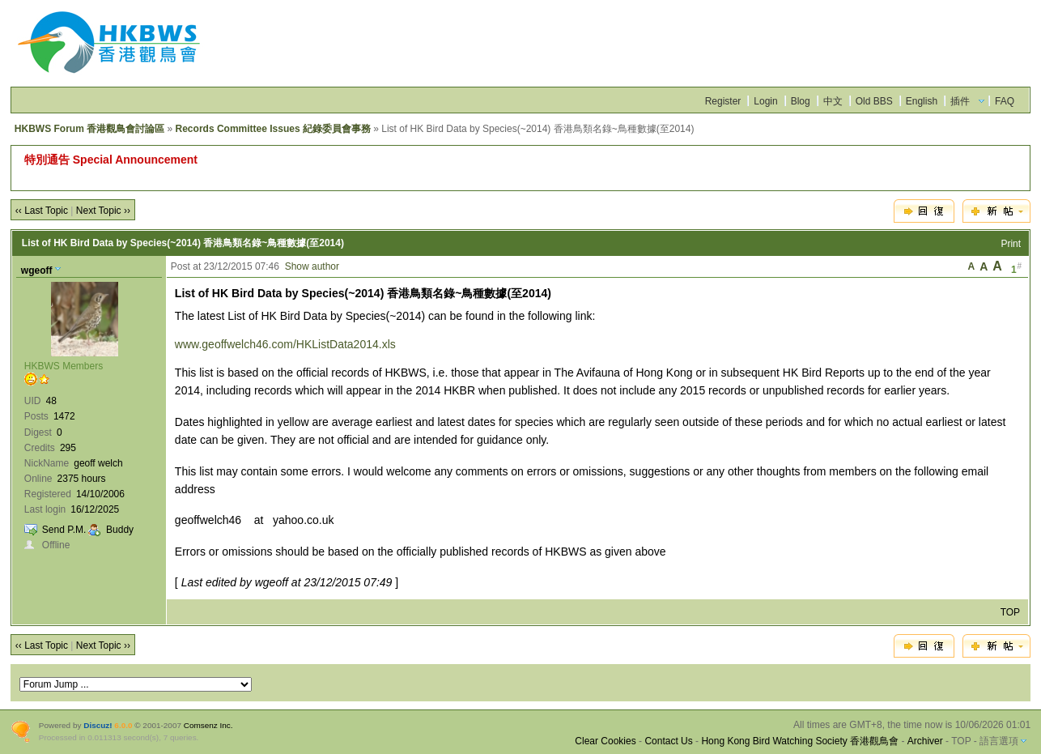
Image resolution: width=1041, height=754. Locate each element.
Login (765, 101)
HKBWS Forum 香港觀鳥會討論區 (89, 128)
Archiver (925, 741)
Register (723, 101)
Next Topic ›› (103, 210)
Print (1011, 243)
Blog (800, 101)
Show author (312, 266)
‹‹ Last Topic (41, 210)
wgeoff (37, 270)
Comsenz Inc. (208, 725)
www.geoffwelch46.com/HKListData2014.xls (285, 344)
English (921, 101)
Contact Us (668, 741)
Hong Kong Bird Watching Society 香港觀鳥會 (800, 741)
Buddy (120, 529)
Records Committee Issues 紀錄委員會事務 (273, 128)
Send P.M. (64, 529)
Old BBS (874, 101)
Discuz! (97, 725)
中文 (833, 101)
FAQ (1004, 101)
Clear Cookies (605, 741)
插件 (960, 101)
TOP (1010, 612)
